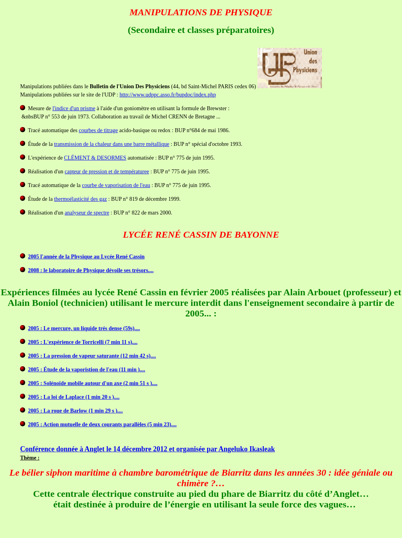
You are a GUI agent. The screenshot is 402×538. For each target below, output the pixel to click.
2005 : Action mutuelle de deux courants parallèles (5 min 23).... (102, 424)
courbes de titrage (98, 130)
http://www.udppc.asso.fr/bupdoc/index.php (167, 95)
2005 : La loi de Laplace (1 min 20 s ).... (73, 397)
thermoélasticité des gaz (80, 199)
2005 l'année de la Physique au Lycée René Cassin (86, 257)
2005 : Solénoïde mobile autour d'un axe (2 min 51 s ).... (92, 383)
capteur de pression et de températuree (107, 171)
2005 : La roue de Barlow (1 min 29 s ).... (75, 411)
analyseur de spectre (87, 213)
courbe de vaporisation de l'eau (116, 185)
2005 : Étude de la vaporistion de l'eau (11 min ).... (86, 370)
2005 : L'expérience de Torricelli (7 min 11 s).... (82, 342)
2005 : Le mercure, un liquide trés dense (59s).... (84, 328)
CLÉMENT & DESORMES (95, 158)
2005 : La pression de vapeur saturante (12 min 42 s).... (92, 356)
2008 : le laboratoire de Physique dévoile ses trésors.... (90, 270)
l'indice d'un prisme (73, 108)
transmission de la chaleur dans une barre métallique (112, 144)
